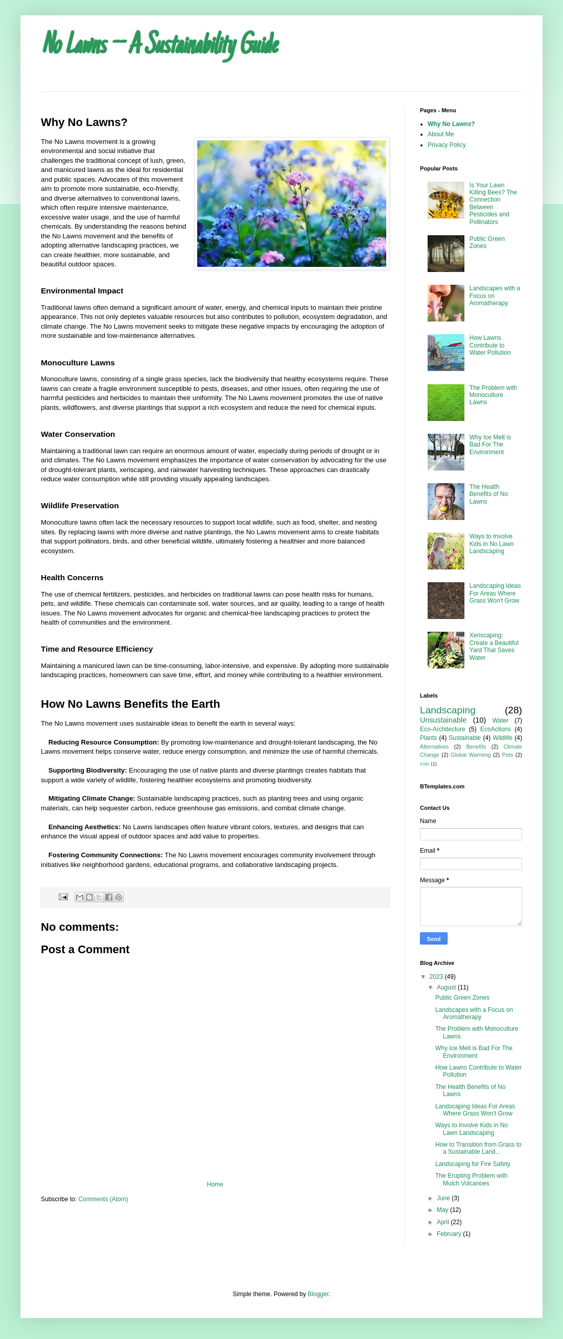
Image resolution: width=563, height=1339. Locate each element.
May (443, 1209)
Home (215, 1184)
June (444, 1198)
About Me (441, 134)
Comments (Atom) (103, 1199)
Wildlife (502, 737)
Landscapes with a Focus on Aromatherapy (474, 1013)
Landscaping (448, 710)
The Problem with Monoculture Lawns (493, 395)
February (450, 1233)
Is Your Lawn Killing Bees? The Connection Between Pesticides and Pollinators (493, 204)
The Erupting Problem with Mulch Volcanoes (471, 1179)
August (447, 987)
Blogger (318, 1294)
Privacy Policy (447, 144)
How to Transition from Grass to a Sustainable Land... (478, 1148)
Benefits (476, 746)
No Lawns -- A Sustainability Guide (159, 47)
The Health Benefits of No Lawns (489, 494)
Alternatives (434, 746)
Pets (507, 755)
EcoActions (495, 729)
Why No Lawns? (451, 124)
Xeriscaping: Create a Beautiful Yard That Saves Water (494, 646)
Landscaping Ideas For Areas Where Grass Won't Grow (495, 593)
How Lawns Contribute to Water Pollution (490, 345)
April (444, 1222)
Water (500, 720)
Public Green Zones (462, 997)
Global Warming (471, 755)
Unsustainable (443, 720)
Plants (428, 737)
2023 (437, 976)
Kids (425, 763)
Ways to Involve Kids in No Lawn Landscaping (492, 544)
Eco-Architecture (442, 729)
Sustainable (465, 737)
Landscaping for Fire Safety (472, 1164)
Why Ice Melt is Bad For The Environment (490, 445)
